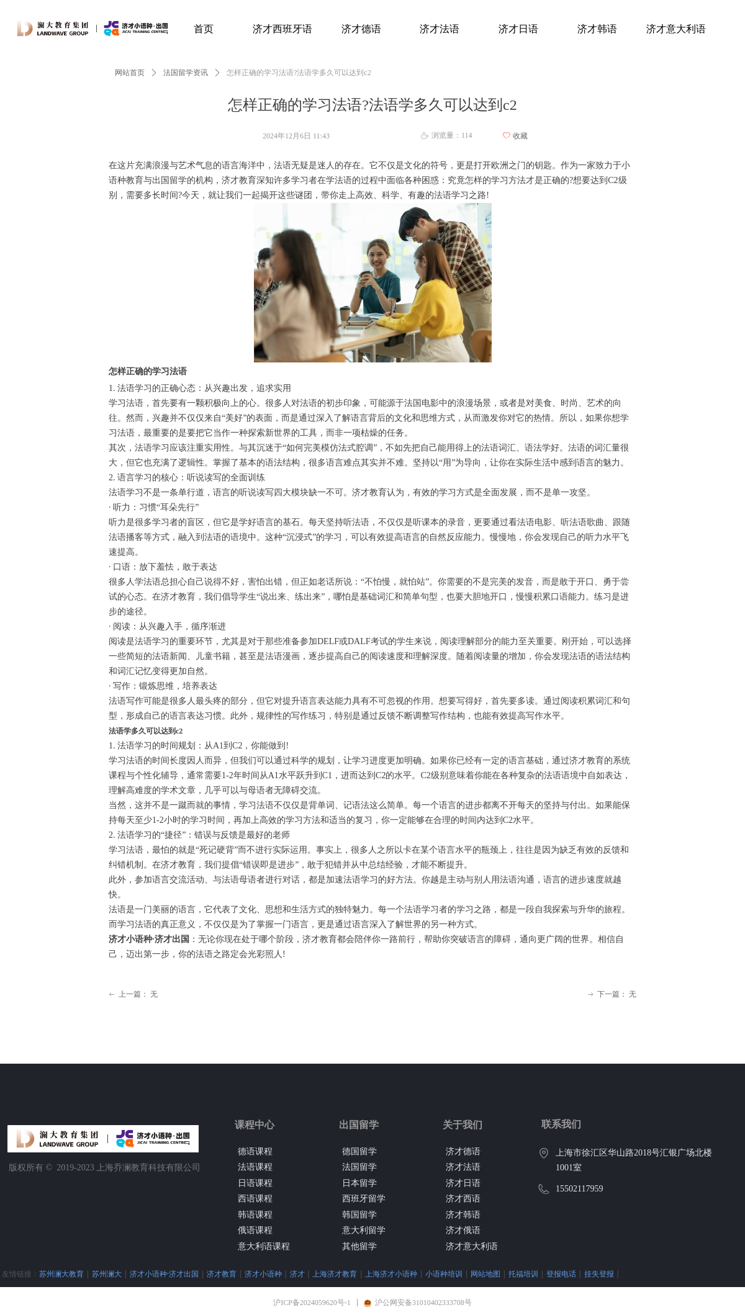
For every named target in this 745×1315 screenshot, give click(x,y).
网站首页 (130, 72)
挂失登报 (599, 1273)
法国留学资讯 (185, 72)
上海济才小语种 (391, 1273)
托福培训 (523, 1273)
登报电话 (561, 1273)
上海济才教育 (334, 1273)
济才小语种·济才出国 (164, 1273)
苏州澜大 (107, 1273)
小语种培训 (444, 1273)
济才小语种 (263, 1273)
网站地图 (485, 1273)
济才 (297, 1273)
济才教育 (222, 1273)
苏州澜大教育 (61, 1273)
